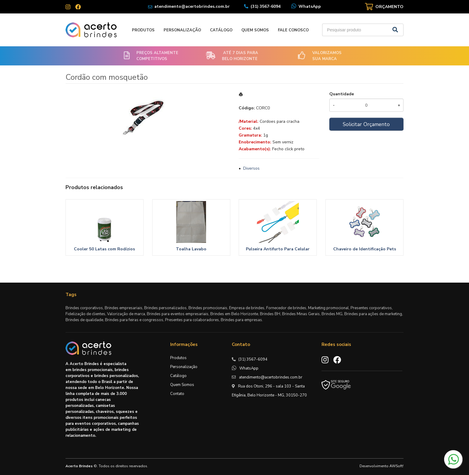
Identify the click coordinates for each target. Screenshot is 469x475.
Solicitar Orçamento (366, 124)
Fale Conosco (293, 30)
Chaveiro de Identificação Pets (364, 249)
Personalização (182, 30)
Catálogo (221, 30)
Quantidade (341, 94)
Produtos (143, 30)
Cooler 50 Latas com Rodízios (104, 249)
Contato (177, 393)
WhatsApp (310, 6)
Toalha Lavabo (191, 249)
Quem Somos (255, 30)
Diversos (251, 168)
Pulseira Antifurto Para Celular (278, 249)
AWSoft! (396, 466)
